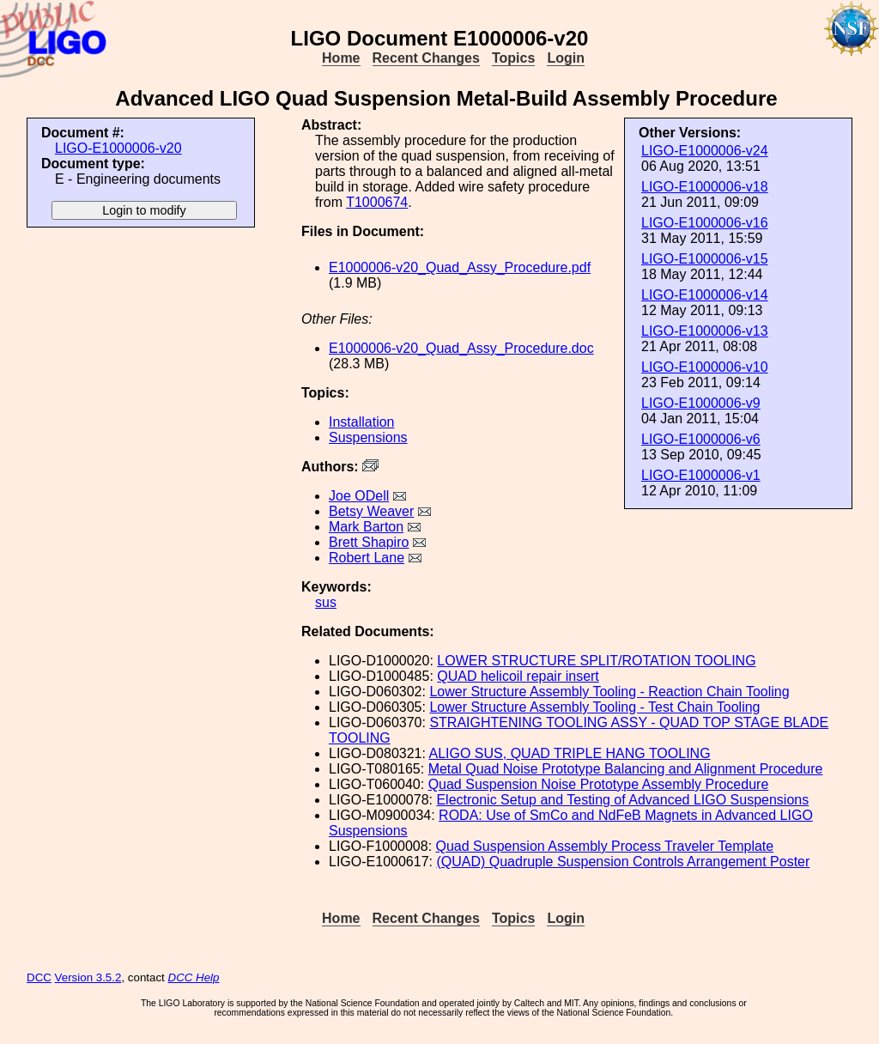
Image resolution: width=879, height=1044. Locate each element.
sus (325, 602)
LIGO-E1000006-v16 (704, 222)
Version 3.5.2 (88, 977)
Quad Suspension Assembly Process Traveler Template (605, 846)
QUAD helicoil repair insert (518, 676)
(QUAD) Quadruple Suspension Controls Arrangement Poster (622, 861)
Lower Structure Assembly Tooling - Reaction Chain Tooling (609, 691)
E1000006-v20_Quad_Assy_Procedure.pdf (460, 267)
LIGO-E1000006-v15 (704, 259)
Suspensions (368, 437)
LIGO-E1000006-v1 (701, 475)
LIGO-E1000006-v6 (701, 439)
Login (566, 58)
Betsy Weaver (371, 511)
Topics (513, 58)
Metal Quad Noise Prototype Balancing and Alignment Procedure (625, 769)
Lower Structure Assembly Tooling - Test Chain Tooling (594, 707)
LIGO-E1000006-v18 (704, 186)
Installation (362, 422)
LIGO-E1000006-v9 (701, 403)
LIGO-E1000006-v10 (704, 367)
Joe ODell (359, 496)
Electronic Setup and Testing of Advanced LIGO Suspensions (622, 799)
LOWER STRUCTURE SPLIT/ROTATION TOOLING (596, 660)
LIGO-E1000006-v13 (704, 331)
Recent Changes (426, 58)
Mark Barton (366, 526)
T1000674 (377, 202)
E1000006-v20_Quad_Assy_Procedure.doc (461, 348)
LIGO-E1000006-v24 (704, 150)
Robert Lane (366, 557)
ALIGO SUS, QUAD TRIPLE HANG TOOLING (570, 753)
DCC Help (194, 977)
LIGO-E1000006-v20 (118, 148)
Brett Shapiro (369, 542)
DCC (39, 977)
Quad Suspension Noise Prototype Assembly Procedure (598, 784)
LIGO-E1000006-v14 (704, 295)
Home (341, 58)
